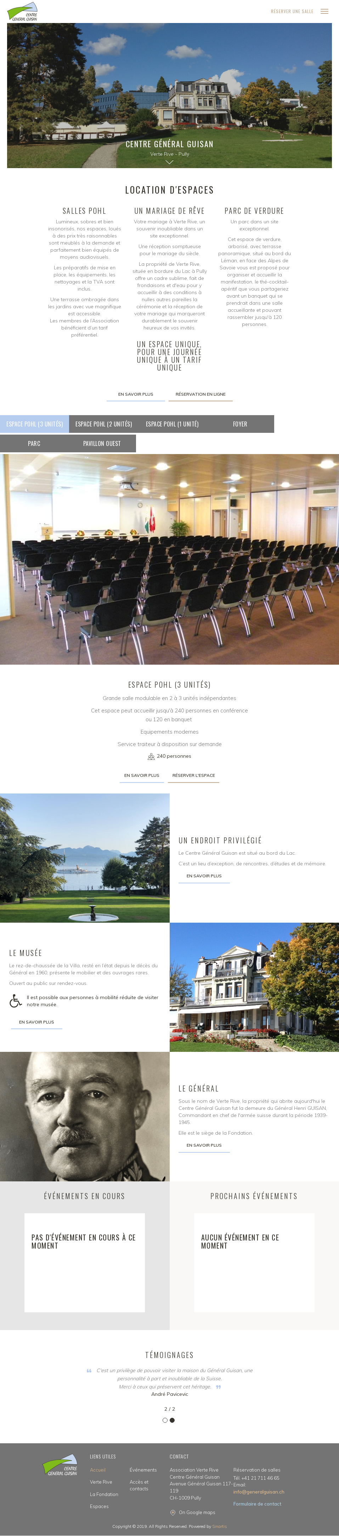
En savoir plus (135, 394)
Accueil (98, 1470)
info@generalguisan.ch (258, 1488)
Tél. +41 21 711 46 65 (256, 1478)
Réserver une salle (292, 11)
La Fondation (104, 1494)
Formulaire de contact (257, 1504)
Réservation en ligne (201, 394)
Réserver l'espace (194, 775)
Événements (143, 1470)
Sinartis (219, 1526)
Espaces (99, 1506)
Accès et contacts (139, 1485)
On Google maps (197, 1512)
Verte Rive (101, 1482)
